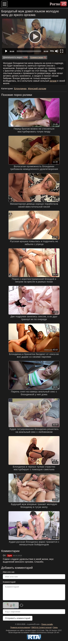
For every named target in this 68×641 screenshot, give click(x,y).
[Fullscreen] (61, 51)
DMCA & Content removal (41, 627)
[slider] (29, 51)
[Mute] (56, 51)
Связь (55, 627)
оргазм (53, 81)
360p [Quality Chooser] (52, 51)
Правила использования (20, 627)
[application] (34, 36)
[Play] (34, 36)
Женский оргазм (37, 88)
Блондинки (20, 88)
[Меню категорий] (4, 4)
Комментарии (36, 57)
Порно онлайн (47, 624)
